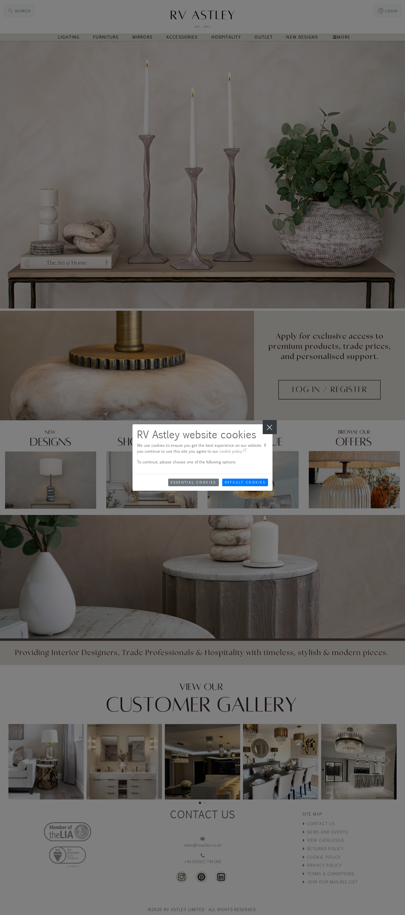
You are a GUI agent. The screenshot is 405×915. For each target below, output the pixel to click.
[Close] (270, 427)
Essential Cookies (193, 482)
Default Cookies (245, 482)
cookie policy (232, 451)
